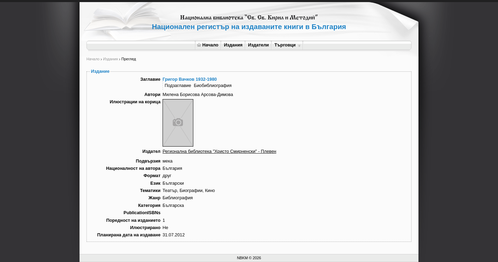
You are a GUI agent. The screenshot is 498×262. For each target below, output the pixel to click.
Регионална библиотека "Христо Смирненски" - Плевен (219, 151)
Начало (207, 44)
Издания (233, 44)
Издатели (258, 44)
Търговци (287, 44)
